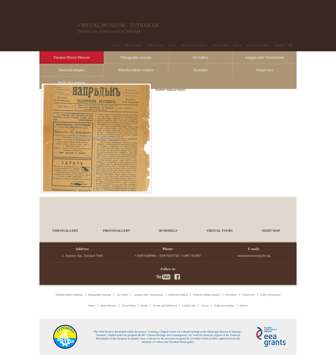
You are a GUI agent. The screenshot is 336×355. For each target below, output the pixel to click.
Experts (278, 45)
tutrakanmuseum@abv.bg (253, 255)
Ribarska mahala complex (136, 70)
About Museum (133, 45)
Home (115, 45)
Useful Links (220, 45)
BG (291, 45)
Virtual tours (264, 70)
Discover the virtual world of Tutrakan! (109, 31)
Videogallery (65, 230)
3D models (200, 70)
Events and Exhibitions (194, 45)
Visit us (237, 45)
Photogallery (116, 230)
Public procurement (71, 82)
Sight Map (271, 230)
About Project (155, 45)
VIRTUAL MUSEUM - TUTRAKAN (118, 25)
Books (172, 45)
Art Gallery (200, 57)
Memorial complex (71, 70)
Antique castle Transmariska (264, 57)
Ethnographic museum (135, 57)
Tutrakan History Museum (71, 57)
